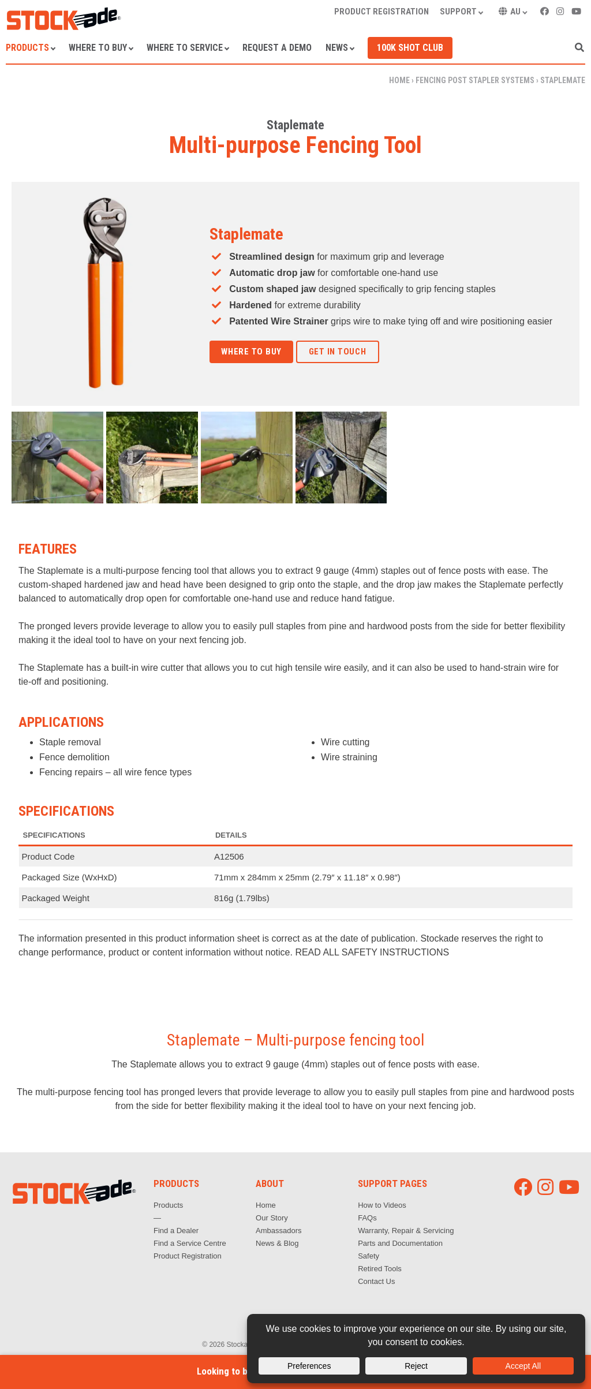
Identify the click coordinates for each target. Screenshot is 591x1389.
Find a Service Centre (190, 1243)
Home (399, 80)
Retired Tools (380, 1268)
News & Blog (277, 1243)
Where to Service (185, 47)
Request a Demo (277, 47)
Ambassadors (278, 1230)
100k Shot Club (410, 47)
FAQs (367, 1217)
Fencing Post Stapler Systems (475, 80)
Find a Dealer (176, 1230)
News (337, 47)
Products (27, 47)
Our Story (272, 1217)
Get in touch (337, 351)
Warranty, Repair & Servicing (406, 1230)
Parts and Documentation (400, 1243)
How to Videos (382, 1205)
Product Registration (188, 1256)
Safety (368, 1256)
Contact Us (376, 1281)
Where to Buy (98, 47)
